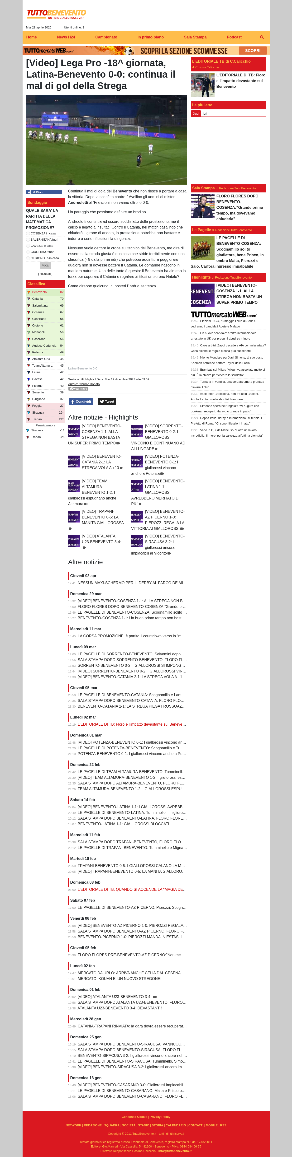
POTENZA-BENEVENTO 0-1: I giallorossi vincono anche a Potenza (135, 754)
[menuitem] (262, 37)
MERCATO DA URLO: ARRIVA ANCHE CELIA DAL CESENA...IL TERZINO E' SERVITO (152, 973)
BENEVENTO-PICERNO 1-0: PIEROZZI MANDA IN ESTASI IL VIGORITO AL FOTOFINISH (155, 937)
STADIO (143, 1125)
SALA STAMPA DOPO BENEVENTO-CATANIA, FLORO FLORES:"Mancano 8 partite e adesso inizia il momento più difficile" (182, 701)
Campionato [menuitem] (106, 37)
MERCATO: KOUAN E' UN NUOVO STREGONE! (119, 979)
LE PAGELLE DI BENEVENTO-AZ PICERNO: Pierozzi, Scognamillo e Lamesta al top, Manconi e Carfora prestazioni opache (183, 907)
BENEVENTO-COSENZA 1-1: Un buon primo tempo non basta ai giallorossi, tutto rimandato (155, 618)
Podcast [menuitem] (234, 37)
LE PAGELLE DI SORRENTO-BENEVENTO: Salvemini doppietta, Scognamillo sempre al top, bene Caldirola (169, 654)
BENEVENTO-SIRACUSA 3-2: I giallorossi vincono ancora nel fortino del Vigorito (146, 1056)
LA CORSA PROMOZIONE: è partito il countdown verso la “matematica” (138, 636)
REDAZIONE (93, 1125)
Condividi (81, 402)
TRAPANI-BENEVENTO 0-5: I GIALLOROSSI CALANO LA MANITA (135, 866)
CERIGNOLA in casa (45, 258)
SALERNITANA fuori (44, 239)
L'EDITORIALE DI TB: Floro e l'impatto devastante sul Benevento (133, 724)
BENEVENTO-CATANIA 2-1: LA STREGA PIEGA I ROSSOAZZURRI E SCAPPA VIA (149, 706)
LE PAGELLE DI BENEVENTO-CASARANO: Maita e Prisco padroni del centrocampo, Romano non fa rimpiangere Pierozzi (181, 1091)
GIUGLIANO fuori (42, 252)
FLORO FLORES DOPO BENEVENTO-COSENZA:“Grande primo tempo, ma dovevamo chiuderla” (161, 607)
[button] (45, 265)
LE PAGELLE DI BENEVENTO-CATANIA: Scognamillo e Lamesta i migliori (141, 695)
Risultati (45, 273)
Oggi (196, 113)
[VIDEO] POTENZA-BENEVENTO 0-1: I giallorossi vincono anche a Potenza (142, 742)
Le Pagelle (201, 230)
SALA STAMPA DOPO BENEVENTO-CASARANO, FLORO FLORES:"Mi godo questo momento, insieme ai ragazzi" (175, 1096)
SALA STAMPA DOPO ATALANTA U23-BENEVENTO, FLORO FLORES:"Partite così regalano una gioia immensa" (174, 1002)
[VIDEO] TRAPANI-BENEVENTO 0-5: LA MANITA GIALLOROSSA (103, 517)
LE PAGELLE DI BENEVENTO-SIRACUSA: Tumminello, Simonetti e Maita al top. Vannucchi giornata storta (168, 1061)
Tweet (107, 402)
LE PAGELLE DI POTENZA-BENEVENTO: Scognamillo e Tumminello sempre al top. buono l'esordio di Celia (169, 748)
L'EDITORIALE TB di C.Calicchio (221, 61)
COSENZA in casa (43, 233)
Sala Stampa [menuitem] (195, 37)
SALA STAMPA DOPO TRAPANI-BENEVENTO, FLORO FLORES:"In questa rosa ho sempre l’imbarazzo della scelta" (177, 842)
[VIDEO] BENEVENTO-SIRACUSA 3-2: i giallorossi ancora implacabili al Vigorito (145, 1067)
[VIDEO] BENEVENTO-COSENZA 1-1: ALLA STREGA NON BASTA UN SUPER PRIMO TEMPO (159, 601)
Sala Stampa (203, 188)
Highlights (87, 379)
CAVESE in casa (42, 245)
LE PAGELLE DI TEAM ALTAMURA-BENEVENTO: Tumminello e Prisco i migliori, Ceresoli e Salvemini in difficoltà (173, 772)
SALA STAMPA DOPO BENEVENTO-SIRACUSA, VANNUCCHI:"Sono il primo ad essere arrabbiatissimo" (166, 1044)
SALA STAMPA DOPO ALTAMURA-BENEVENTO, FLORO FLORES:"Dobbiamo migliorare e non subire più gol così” (175, 783)
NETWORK (73, 1125)
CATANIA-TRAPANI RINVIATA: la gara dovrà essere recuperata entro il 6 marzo (145, 1026)
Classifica (36, 284)
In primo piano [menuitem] (151, 37)
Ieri (205, 113)
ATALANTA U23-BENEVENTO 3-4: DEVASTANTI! (119, 1008)
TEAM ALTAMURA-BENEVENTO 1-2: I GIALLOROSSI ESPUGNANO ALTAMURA (147, 789)
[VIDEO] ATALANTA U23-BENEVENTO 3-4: (115, 997)
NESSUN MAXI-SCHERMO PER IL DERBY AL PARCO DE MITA (132, 583)
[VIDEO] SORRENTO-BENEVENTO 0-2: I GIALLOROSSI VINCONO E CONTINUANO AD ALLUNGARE (158, 437)
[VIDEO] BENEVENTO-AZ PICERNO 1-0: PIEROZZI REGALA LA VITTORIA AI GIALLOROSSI (158, 926)
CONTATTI (195, 1125)
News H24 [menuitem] (66, 37)
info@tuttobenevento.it (175, 1151)
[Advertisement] (228, 150)
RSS (223, 1125)
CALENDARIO (176, 1125)
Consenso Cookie (134, 1117)
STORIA (157, 1125)
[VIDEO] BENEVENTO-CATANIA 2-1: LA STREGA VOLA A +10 (102, 462)
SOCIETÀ (129, 1125)
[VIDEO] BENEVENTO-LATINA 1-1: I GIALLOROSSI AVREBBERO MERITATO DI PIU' (158, 492)
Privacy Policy (160, 1117)
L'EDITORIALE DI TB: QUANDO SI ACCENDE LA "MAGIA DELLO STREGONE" (146, 889)
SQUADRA (112, 1125)
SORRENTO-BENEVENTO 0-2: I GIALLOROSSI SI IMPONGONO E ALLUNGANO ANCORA (156, 665)
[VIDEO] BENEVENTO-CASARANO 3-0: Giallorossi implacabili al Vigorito (140, 1085)
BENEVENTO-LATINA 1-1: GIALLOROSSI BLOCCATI (123, 824)
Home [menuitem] (31, 37)
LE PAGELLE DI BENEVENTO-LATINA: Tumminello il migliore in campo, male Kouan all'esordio (159, 813)
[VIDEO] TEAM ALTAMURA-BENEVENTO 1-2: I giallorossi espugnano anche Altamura (92, 492)
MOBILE (212, 1125)
